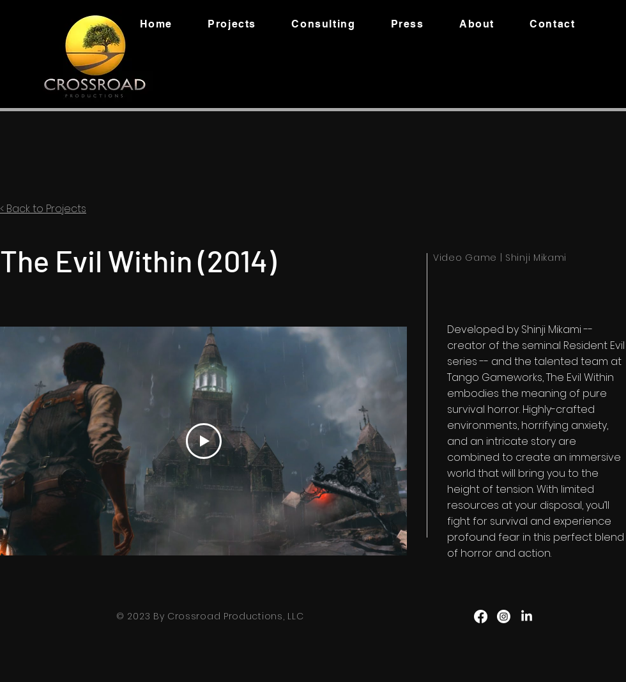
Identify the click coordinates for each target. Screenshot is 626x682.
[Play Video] (204, 441)
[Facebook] (480, 616)
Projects (66, 208)
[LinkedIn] (526, 616)
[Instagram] (503, 616)
